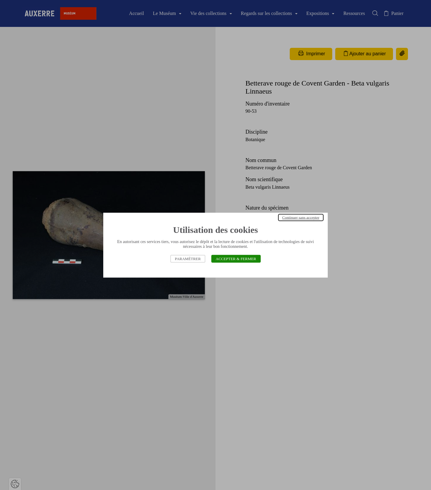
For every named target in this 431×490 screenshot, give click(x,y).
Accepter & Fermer (236, 258)
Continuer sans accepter (300, 217)
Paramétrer (188, 258)
